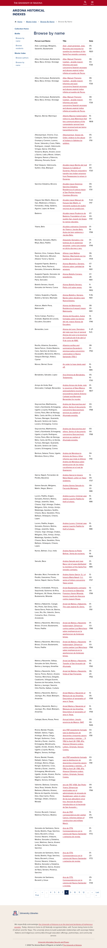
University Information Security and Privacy (53, 942)
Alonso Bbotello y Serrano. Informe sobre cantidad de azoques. (74, 267)
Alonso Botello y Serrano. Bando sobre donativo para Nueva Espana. (74, 298)
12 (83, 892)
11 (79, 892)
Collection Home (22, 29)
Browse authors (22, 58)
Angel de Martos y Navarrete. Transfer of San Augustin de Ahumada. (75, 664)
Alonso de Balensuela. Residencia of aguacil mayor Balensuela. (74, 308)
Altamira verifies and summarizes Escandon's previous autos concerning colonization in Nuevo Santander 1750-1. (73, 351)
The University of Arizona (72, 945)
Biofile (17, 33)
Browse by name (20, 39)
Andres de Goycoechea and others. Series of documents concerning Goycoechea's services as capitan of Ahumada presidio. (74, 410)
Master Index (31, 22)
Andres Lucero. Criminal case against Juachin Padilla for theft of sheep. (75, 499)
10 (75, 892)
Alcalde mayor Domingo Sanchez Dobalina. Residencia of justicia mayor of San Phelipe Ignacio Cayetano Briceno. (74, 189)
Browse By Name (47, 22)
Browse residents (19, 47)
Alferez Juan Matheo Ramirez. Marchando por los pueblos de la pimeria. (74, 256)
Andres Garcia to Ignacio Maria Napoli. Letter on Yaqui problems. (74, 478)
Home (19, 22)
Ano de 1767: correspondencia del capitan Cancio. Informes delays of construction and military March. (74, 818)
